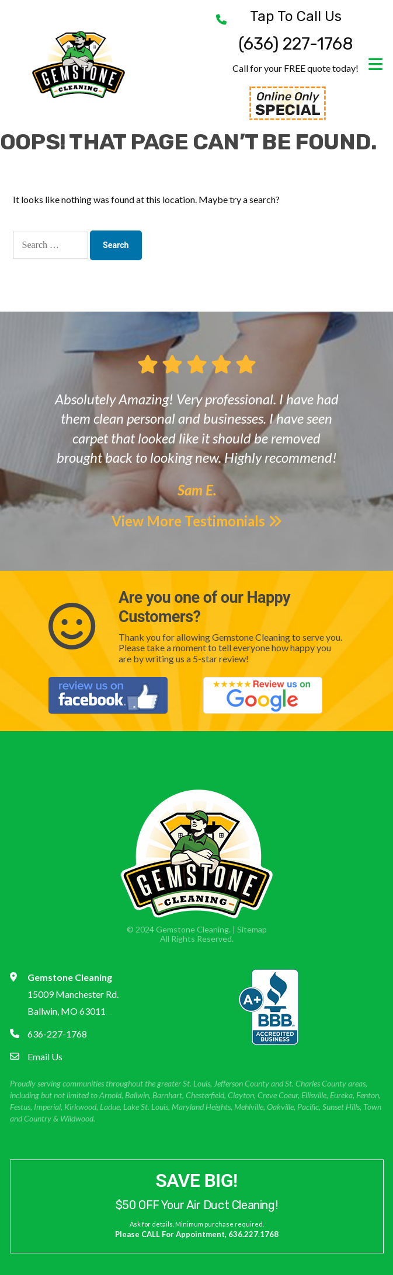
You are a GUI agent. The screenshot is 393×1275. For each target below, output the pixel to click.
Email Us (44, 1056)
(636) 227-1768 (295, 31)
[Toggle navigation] (371, 64)
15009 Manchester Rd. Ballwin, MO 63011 (73, 994)
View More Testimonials (197, 520)
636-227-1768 (57, 1033)
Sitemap (252, 929)
